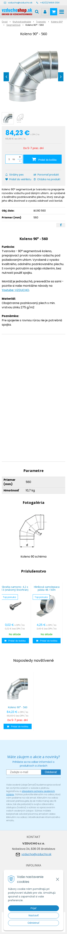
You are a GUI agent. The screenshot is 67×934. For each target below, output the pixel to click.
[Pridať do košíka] (42, 159)
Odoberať (51, 772)
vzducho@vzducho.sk (20, 2)
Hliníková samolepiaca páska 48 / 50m (46, 588)
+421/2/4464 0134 (49, 2)
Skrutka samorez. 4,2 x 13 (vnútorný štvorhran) (14, 588)
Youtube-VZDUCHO (15, 290)
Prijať (33, 908)
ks (14, 159)
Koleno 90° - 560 (17, 707)
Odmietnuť (33, 922)
